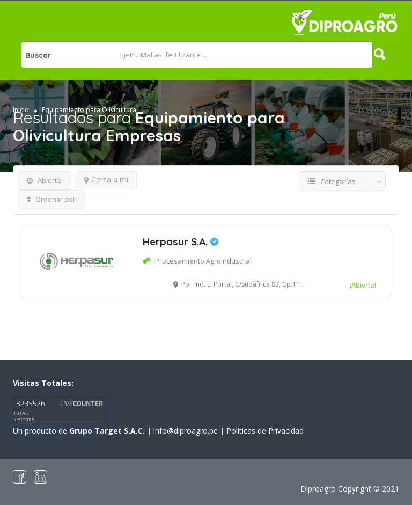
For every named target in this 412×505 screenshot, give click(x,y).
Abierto (44, 180)
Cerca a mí (106, 179)
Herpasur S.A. (180, 241)
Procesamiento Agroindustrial (203, 261)
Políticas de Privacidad (265, 431)
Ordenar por (51, 199)
